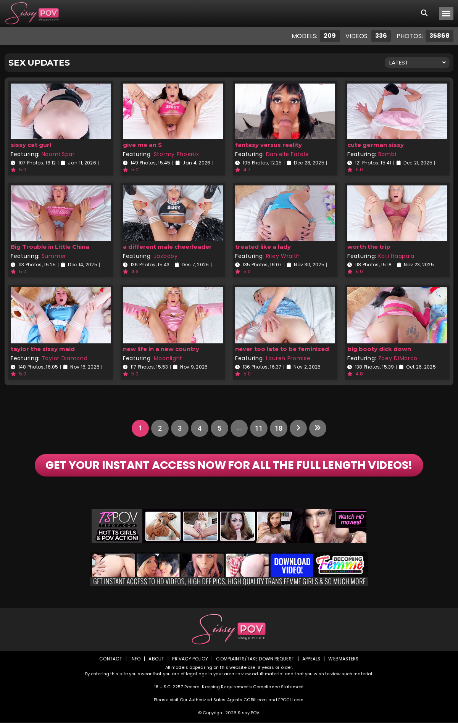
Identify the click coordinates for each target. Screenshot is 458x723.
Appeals (311, 659)
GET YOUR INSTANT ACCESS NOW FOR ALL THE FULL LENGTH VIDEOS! (229, 466)
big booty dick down (379, 349)
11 (259, 428)
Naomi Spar (58, 154)
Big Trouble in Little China (50, 246)
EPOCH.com (290, 700)
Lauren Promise (288, 358)
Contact (109, 659)
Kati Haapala (396, 256)
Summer (54, 256)
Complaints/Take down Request (254, 659)
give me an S (142, 144)
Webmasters (344, 659)
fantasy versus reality (268, 144)
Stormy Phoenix (176, 154)
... (239, 428)
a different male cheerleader (167, 246)
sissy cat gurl (31, 144)
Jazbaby (166, 256)
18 (278, 428)
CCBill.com (255, 700)
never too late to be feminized (282, 349)
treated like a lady (263, 246)
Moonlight (168, 358)
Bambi (387, 154)
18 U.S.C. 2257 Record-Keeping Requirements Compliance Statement (229, 687)
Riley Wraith (283, 256)
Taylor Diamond (65, 358)
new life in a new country (161, 349)
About (155, 659)
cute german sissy (375, 144)
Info (134, 659)
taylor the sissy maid (43, 349)
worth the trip (368, 246)
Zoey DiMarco (398, 358)
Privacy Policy (189, 659)
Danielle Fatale (287, 154)
